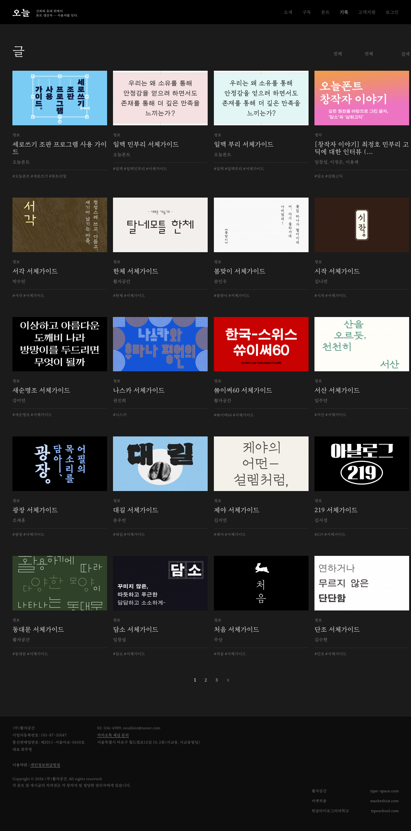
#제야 (219, 534)
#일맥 (118, 169)
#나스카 (120, 415)
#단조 (319, 654)
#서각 (17, 295)
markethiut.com (384, 801)
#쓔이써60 (223, 415)
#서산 (319, 415)
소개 (288, 12)
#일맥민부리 (134, 169)
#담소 (319, 176)
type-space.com (384, 791)
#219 (318, 534)
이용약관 (19, 765)
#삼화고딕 (334, 176)
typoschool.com (385, 811)
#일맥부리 (233, 169)
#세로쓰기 (39, 176)
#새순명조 (21, 415)
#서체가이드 (156, 169)
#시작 (319, 295)
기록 (344, 12)
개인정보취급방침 (45, 765)
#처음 (219, 654)
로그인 (392, 12)
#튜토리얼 (57, 176)
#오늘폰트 (21, 176)
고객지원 (367, 12)
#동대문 (19, 654)
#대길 (118, 534)
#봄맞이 (221, 295)
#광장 (17, 534)
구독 (306, 12)
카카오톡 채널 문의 (113, 735)
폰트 (325, 12)
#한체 (118, 295)
